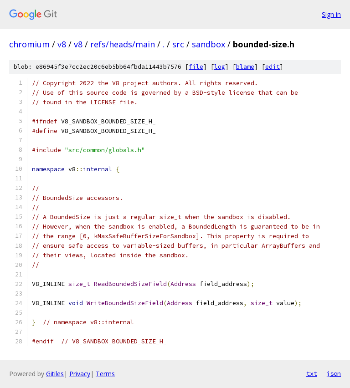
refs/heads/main (122, 44)
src (178, 44)
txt (311, 373)
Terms (105, 373)
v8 (61, 44)
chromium (29, 44)
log (219, 67)
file (196, 67)
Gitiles (55, 373)
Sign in (331, 14)
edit (272, 67)
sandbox (208, 44)
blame (245, 67)
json (333, 373)
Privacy (79, 373)
